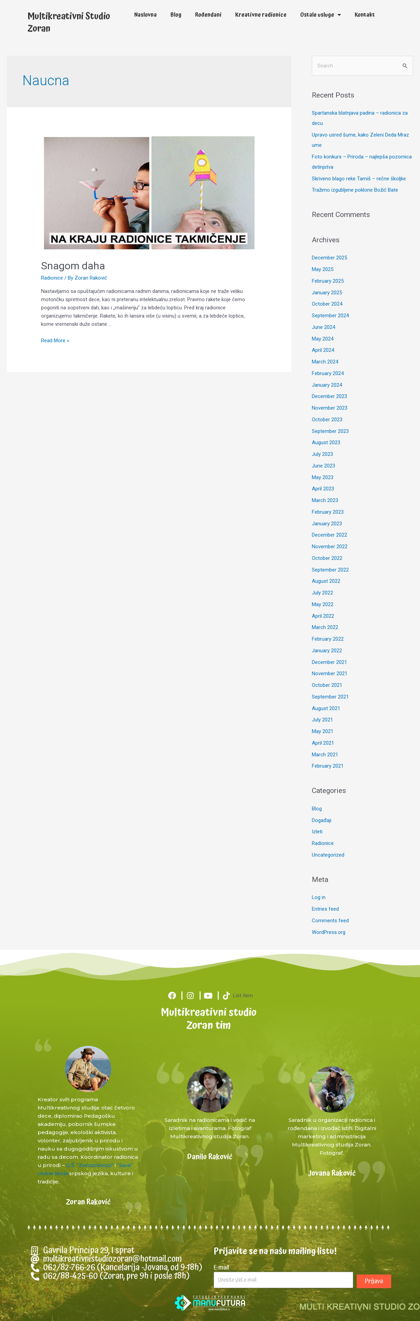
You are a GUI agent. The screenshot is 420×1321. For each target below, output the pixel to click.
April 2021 (323, 743)
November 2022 (329, 546)
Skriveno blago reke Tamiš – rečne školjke (359, 179)
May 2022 (322, 604)
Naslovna (145, 14)
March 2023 (325, 500)
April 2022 (323, 616)
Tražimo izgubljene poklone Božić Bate (355, 190)
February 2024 (328, 373)
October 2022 (327, 558)
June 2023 (323, 466)
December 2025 (329, 258)
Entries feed (325, 909)
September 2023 (330, 431)
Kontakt (365, 14)
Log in (319, 897)
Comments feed (330, 921)
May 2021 (322, 731)
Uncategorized (328, 855)
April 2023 (323, 489)
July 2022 (322, 593)
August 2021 (326, 708)
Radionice (52, 278)
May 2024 (322, 339)
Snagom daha (73, 266)
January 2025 (327, 293)
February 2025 (328, 281)
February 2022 (328, 639)
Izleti (317, 832)
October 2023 (327, 419)
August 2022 (326, 581)
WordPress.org (328, 932)
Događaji (321, 820)
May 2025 (322, 269)
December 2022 (329, 535)
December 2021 (329, 662)
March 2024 (325, 362)
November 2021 (329, 673)
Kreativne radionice (261, 14)
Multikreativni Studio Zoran (68, 22)
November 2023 (329, 408)
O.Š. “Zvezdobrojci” (91, 1165)
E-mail (221, 1267)
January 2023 (327, 524)
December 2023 (329, 396)
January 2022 (327, 650)
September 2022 (330, 570)
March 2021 (325, 755)
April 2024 (323, 350)
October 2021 (327, 685)
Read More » (55, 340)
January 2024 (327, 385)
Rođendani (208, 14)
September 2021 (330, 697)
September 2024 (330, 315)
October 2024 (327, 304)
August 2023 (326, 442)
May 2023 (322, 477)
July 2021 (322, 720)
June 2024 (323, 327)
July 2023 (322, 454)
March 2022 (325, 627)
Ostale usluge (320, 15)
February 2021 (328, 766)
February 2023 (328, 512)
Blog (175, 14)
